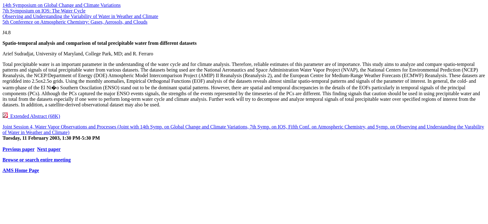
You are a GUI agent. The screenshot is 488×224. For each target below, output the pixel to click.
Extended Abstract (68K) (31, 116)
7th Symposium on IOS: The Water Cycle (44, 10)
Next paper (49, 149)
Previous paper (18, 149)
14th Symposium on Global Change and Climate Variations (61, 5)
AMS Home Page (20, 170)
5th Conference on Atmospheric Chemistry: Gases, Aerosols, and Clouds (75, 22)
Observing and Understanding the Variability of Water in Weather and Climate (80, 16)
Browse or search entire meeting (36, 159)
